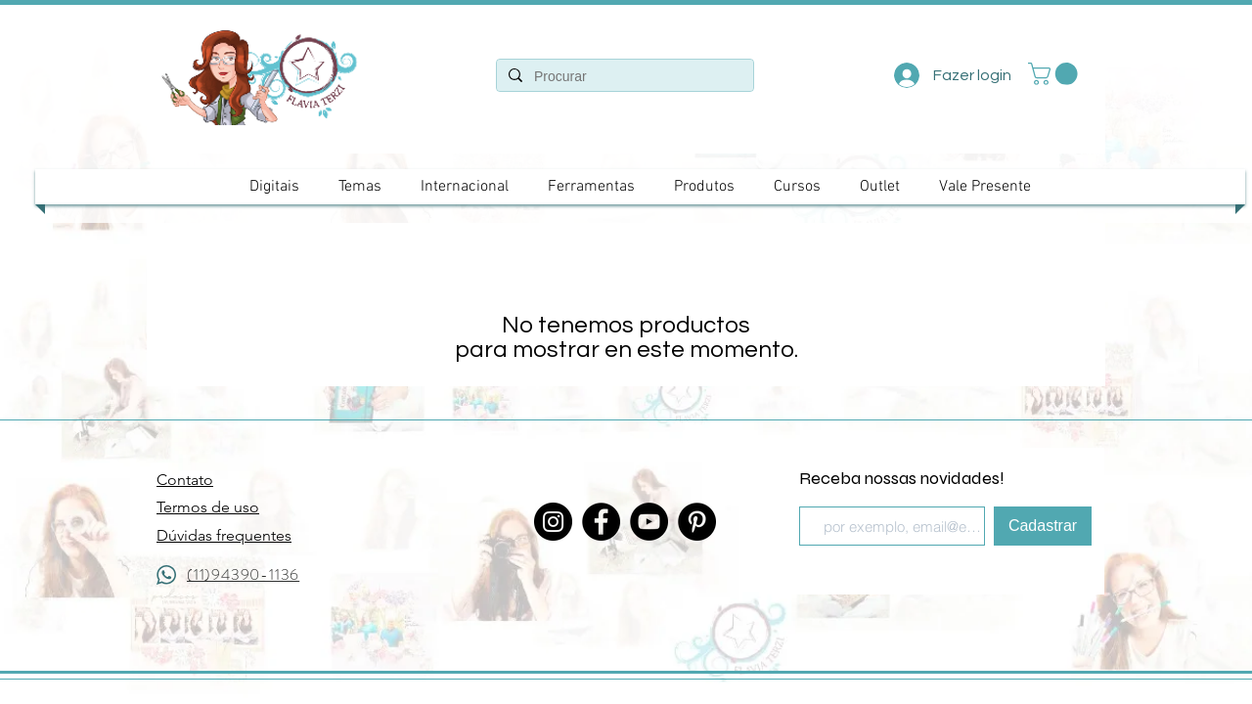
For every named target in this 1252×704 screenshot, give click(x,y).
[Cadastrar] (1043, 526)
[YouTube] (649, 522)
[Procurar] (623, 77)
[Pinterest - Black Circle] (697, 522)
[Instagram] (553, 522)
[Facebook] (601, 522)
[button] (1055, 74)
